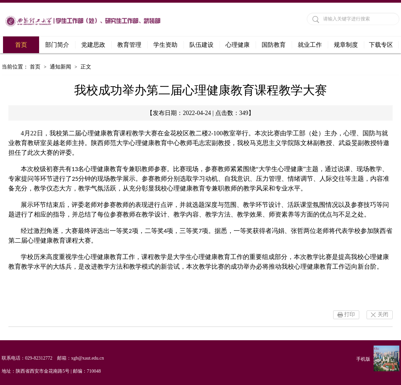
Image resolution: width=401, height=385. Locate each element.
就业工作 (310, 44)
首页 (21, 44)
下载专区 (381, 44)
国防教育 (274, 44)
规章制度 (346, 44)
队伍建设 (201, 44)
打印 (349, 314)
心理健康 (238, 44)
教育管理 (129, 44)
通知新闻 (60, 67)
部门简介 (57, 44)
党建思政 (93, 44)
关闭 (383, 314)
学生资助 (165, 44)
